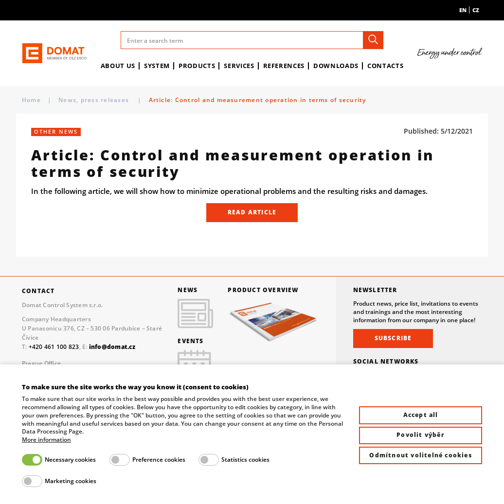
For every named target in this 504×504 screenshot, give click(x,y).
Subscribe (393, 338)
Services (239, 65)
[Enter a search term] (252, 40)
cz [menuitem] (475, 10)
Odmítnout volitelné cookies (420, 455)
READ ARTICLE (252, 212)
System (157, 65)
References (284, 65)
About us (118, 65)
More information (46, 440)
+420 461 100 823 (54, 346)
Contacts (385, 65)
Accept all (420, 415)
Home (31, 100)
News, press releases (94, 100)
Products (197, 65)
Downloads (336, 65)
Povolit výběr (420, 435)
